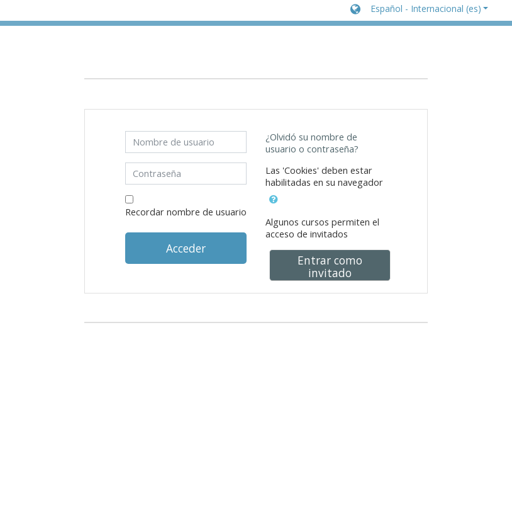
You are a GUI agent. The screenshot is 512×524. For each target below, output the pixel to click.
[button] (419, 10)
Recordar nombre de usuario (186, 212)
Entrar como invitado (330, 266)
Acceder (186, 248)
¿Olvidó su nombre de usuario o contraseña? (312, 143)
